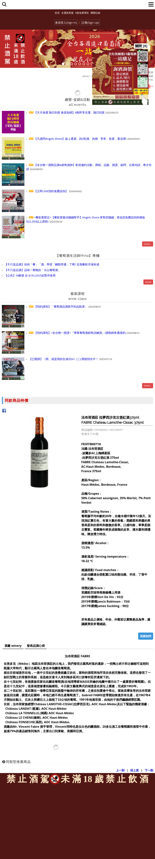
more (148, 282)
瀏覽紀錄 (95, 12)
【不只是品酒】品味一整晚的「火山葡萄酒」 (32, 270)
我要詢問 (145, 636)
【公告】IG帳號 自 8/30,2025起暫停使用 (29, 275)
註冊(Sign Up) (90, 22)
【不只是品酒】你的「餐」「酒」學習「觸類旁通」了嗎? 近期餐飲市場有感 (51, 264)
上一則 (120, 770)
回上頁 (134, 770)
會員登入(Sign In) (66, 22)
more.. (147, 244)
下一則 (149, 770)
